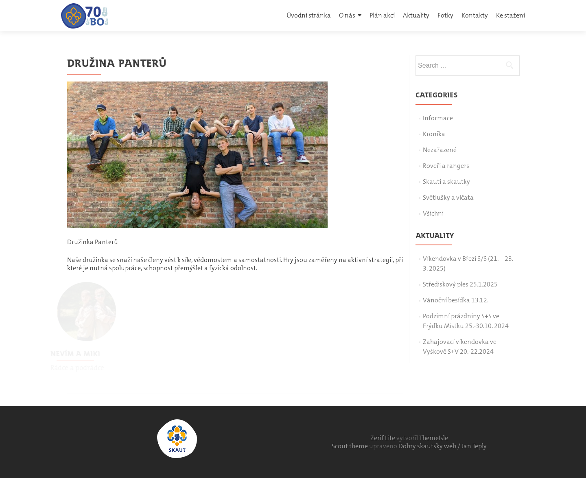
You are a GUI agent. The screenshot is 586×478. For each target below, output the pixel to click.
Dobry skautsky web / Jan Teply (442, 446)
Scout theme (350, 446)
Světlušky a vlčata (448, 197)
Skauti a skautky (446, 181)
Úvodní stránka (308, 15)
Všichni (433, 213)
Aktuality (416, 15)
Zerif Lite (383, 438)
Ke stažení (510, 15)
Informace (438, 118)
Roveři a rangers (446, 165)
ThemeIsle (433, 438)
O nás (347, 15)
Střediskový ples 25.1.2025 (460, 284)
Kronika (434, 134)
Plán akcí (382, 15)
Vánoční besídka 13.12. (455, 300)
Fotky (445, 15)
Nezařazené (440, 149)
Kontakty (474, 15)
